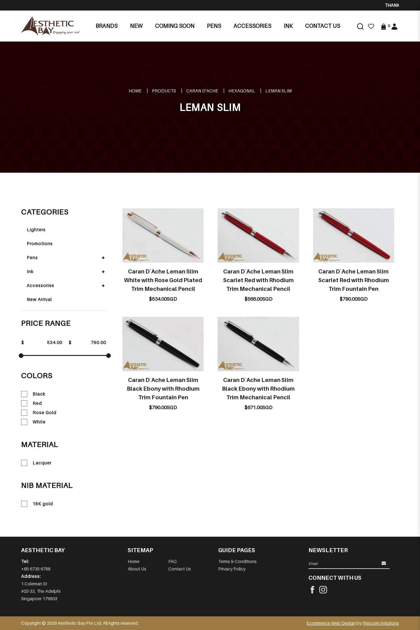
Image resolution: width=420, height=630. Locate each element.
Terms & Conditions (237, 561)
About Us (137, 568)
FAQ (172, 561)
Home (135, 90)
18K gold (37, 504)
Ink (30, 271)
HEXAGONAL (241, 90)
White (33, 422)
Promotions (40, 243)
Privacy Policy (231, 568)
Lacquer (36, 463)
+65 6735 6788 (36, 568)
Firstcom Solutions (380, 623)
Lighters (36, 229)
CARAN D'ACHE (202, 90)
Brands (106, 26)
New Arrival (39, 299)
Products (164, 90)
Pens (32, 257)
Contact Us (179, 568)
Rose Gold (38, 413)
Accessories (40, 285)
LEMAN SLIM (278, 90)
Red (31, 403)
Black (33, 394)
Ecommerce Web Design (331, 623)
